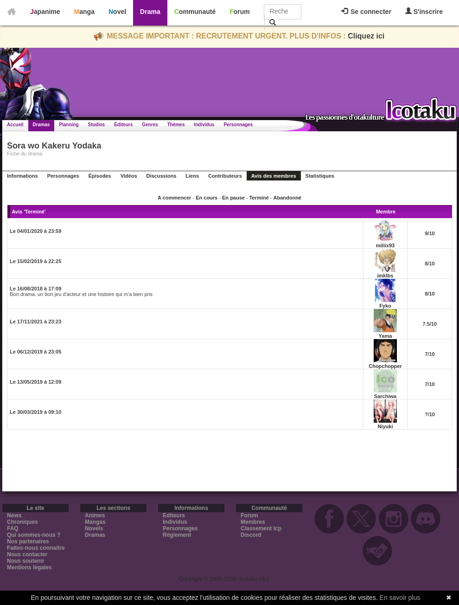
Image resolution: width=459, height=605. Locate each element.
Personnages (238, 124)
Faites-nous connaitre (36, 548)
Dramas (41, 124)
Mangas (95, 522)
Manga (84, 11)
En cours (206, 197)
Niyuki (385, 426)
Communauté (195, 11)
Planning (68, 124)
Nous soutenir (26, 561)
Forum (240, 11)
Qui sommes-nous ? (33, 535)
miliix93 (385, 245)
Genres (150, 124)
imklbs (385, 275)
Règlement (177, 535)
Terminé (259, 197)
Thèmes (176, 124)
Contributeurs (225, 176)
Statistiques (320, 176)
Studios (96, 124)
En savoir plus (400, 597)
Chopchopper (385, 366)
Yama (385, 336)
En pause (233, 197)
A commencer (174, 197)
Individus (204, 124)
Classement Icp (261, 528)
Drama (150, 11)
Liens (192, 176)
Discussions (162, 176)
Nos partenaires (28, 541)
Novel (117, 11)
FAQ (13, 528)
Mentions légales (29, 567)
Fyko (385, 306)
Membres (253, 522)
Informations (22, 176)
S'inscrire (424, 11)
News (14, 515)
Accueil (15, 124)
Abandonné (287, 197)
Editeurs (174, 515)
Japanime (45, 11)
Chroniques (22, 522)
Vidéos (129, 176)
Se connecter (366, 11)
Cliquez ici (366, 36)
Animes (95, 515)
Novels (94, 528)
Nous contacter (27, 554)
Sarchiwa (385, 396)
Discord (251, 535)
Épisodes (100, 176)
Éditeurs (123, 124)
